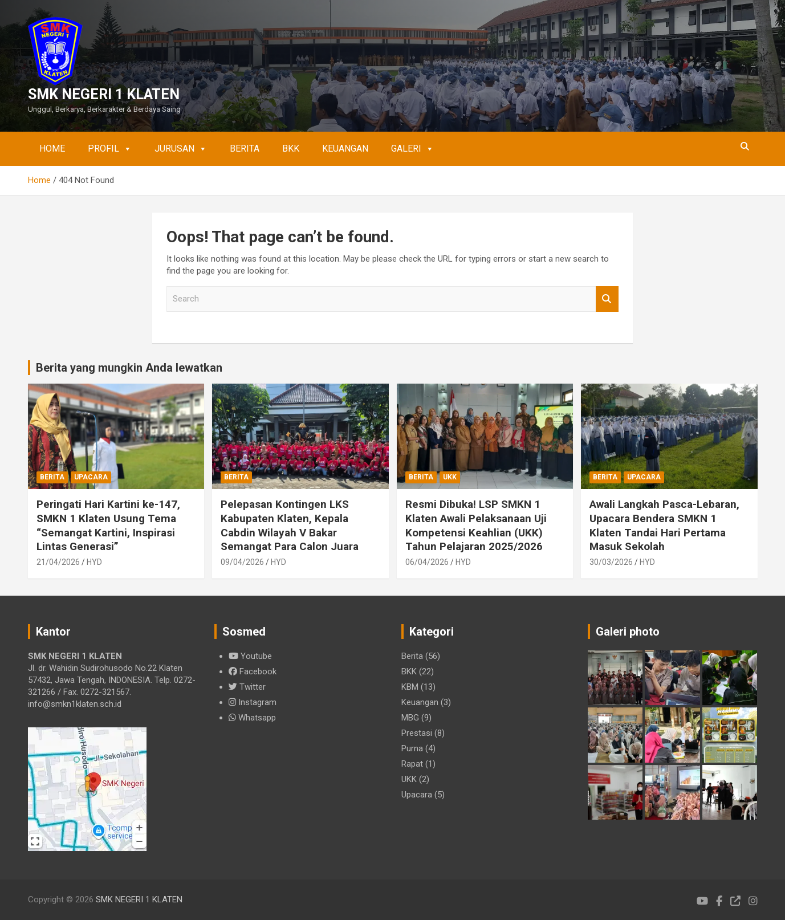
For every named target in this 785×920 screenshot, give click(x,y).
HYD (94, 562)
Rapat (412, 764)
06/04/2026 (427, 562)
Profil (110, 148)
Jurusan (180, 148)
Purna (412, 748)
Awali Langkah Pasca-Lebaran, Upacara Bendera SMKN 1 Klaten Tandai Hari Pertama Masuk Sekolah (664, 525)
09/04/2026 (242, 562)
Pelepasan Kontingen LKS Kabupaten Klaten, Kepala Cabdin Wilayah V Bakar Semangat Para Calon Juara (290, 525)
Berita (244, 148)
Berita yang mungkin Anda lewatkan (129, 367)
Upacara (91, 477)
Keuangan (345, 148)
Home (52, 148)
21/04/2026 (58, 562)
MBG (410, 718)
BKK (290, 148)
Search (607, 299)
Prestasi (416, 733)
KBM (409, 687)
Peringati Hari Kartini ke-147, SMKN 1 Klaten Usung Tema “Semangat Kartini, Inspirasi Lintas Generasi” (108, 525)
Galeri (412, 148)
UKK (450, 477)
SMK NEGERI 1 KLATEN (104, 94)
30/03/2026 (611, 562)
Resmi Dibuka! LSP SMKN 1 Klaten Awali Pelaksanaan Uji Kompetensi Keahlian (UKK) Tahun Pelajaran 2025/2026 (476, 525)
